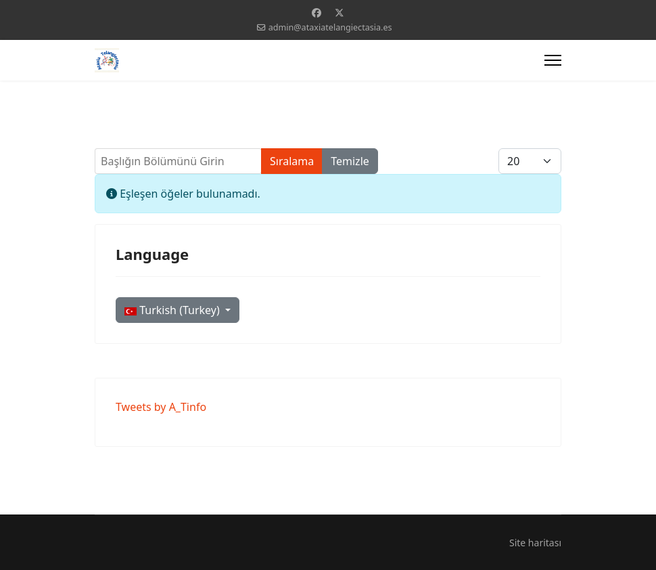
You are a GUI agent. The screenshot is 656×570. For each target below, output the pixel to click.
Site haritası (535, 542)
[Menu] (552, 60)
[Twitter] (339, 12)
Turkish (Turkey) (173, 310)
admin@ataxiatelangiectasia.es (330, 27)
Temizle (350, 161)
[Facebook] (316, 12)
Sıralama (292, 161)
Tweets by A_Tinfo (161, 406)
